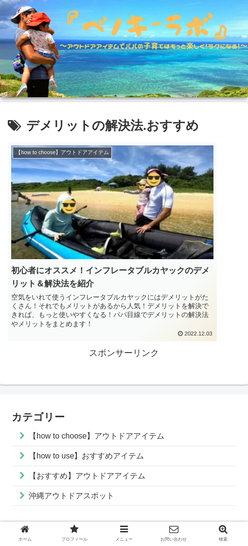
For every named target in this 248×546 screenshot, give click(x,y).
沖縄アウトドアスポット (78, 462)
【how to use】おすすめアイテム (94, 420)
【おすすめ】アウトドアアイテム (95, 441)
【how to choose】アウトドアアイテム (106, 399)
